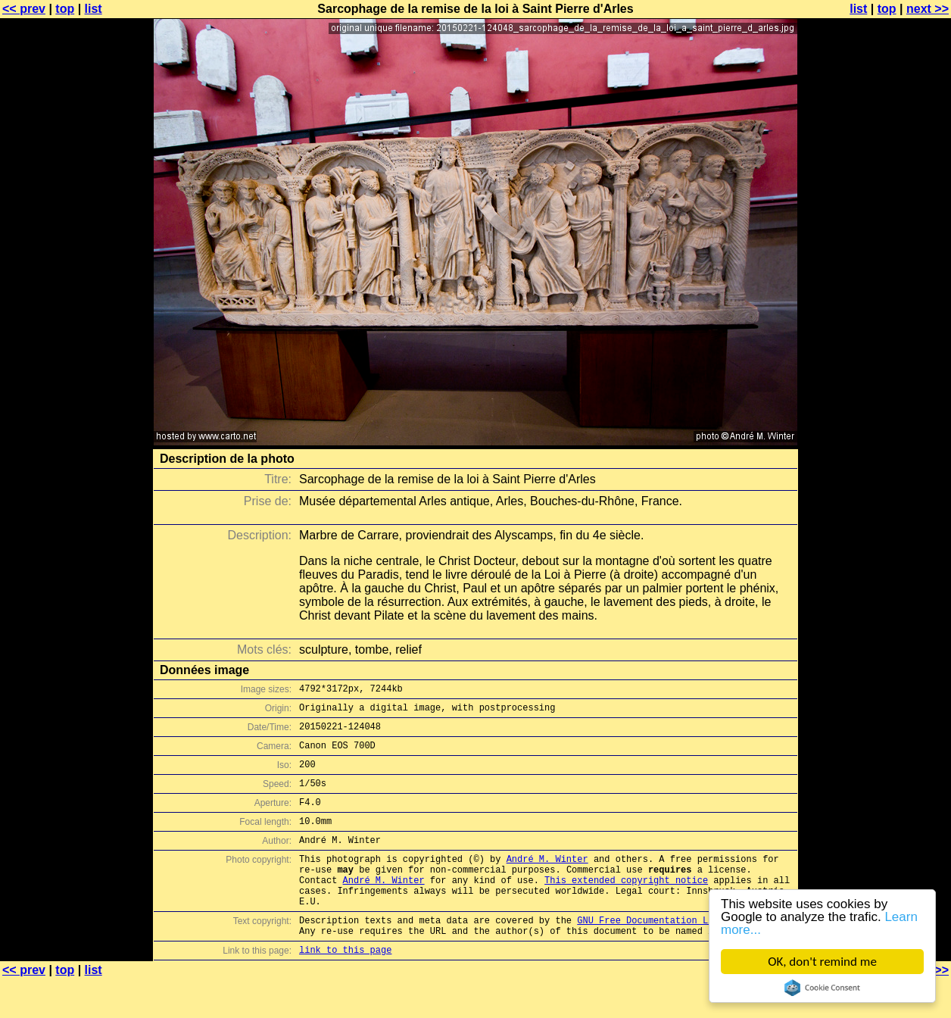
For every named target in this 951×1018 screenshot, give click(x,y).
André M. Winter (547, 881)
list (93, 8)
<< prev (23, 8)
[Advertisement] (889, 375)
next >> (927, 8)
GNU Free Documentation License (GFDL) (677, 954)
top (64, 8)
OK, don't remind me (822, 962)
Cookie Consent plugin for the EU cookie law (822, 987)
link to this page (345, 988)
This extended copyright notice (626, 907)
